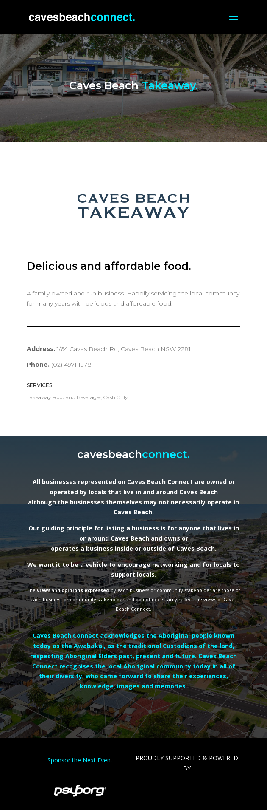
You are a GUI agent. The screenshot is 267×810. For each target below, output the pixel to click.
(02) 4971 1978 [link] (71, 364)
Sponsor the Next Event (80, 760)
